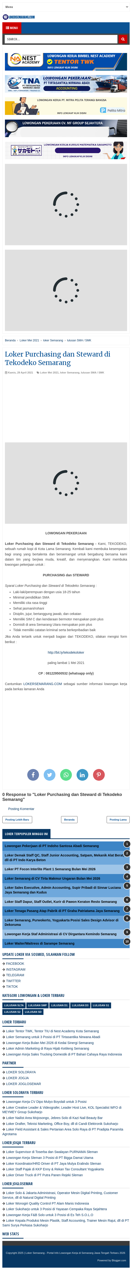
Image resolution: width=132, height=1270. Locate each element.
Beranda (69, 819)
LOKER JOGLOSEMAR (23, 1084)
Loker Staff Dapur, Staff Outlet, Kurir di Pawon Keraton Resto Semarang (61, 902)
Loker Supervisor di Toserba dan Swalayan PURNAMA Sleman (52, 1152)
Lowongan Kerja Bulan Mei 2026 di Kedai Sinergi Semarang (50, 1043)
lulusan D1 (59, 1005)
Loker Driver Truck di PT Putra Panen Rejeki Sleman (44, 1175)
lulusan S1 (101, 1005)
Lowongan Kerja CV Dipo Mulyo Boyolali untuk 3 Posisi (46, 1102)
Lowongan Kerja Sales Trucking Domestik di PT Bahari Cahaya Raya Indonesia (64, 1054)
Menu (12, 28)
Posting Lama (118, 819)
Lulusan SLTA (14, 1005)
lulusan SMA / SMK (92, 372)
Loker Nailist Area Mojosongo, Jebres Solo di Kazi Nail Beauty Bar (54, 1118)
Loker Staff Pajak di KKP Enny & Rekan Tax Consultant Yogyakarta (55, 1169)
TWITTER (13, 981)
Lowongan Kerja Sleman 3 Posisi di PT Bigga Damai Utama (49, 1158)
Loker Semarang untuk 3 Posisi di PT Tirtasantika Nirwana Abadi (53, 1037)
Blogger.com (119, 1260)
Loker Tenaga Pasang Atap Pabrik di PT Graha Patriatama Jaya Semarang (62, 911)
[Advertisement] (66, 409)
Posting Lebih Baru (17, 819)
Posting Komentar (21, 809)
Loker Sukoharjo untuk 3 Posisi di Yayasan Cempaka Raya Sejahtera (56, 1209)
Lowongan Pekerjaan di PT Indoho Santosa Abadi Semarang (52, 846)
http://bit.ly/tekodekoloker (66, 652)
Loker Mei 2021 (49, 372)
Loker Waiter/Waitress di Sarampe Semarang (39, 943)
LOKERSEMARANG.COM (42, 684)
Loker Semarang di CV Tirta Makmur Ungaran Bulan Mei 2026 (52, 878)
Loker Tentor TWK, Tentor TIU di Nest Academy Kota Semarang (52, 1031)
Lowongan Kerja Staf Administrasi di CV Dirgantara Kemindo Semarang (60, 934)
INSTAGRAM (15, 969)
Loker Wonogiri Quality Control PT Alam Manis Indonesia (47, 1203)
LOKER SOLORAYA (21, 1072)
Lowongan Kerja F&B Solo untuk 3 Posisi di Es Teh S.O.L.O (49, 1215)
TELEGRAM (15, 975)
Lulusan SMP (37, 1005)
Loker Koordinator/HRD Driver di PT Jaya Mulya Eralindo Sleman (53, 1163)
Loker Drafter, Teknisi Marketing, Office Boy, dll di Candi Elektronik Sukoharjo (62, 1124)
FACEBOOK (15, 963)
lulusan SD (33, 1011)
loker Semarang (70, 372)
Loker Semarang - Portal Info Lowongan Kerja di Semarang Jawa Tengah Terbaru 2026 (75, 1252)
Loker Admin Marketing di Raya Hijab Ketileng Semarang (47, 1048)
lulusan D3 (80, 1005)
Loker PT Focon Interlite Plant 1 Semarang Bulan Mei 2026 (50, 869)
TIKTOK (12, 986)
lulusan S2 (12, 1011)
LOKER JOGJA (17, 1078)
